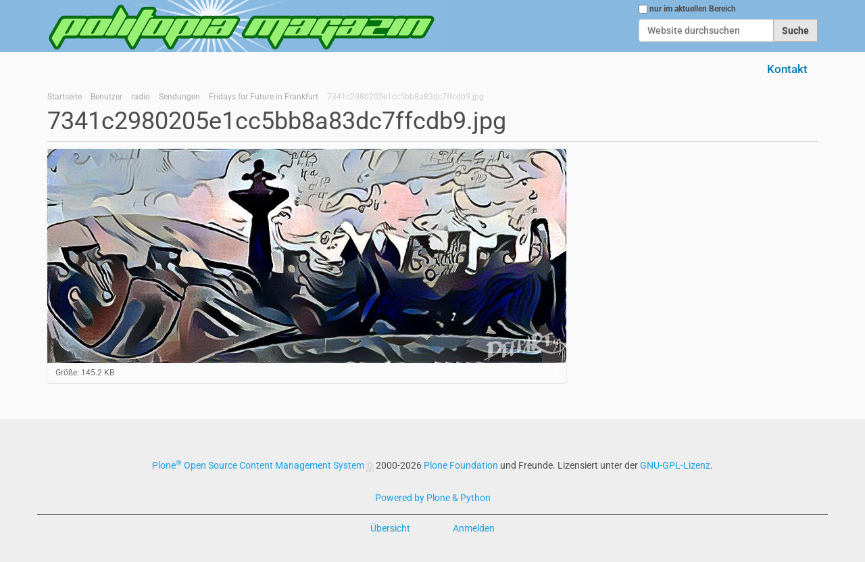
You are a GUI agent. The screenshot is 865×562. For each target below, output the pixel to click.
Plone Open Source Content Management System (258, 465)
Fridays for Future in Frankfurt (263, 96)
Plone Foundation (461, 465)
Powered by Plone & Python (433, 497)
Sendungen (179, 96)
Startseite (64, 96)
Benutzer (106, 96)
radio (140, 96)
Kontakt (787, 69)
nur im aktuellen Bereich (692, 9)
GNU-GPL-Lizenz (675, 465)
